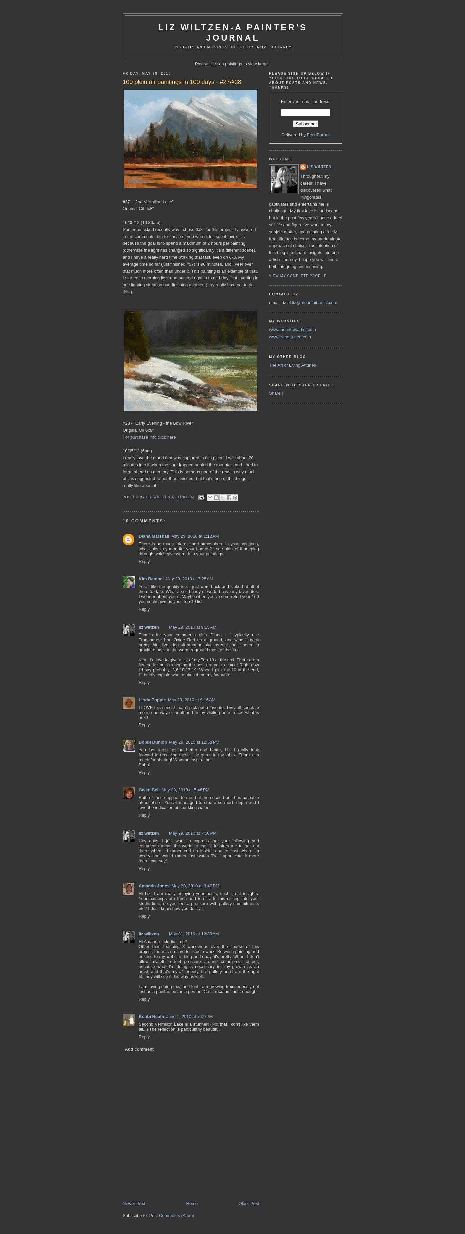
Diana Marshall (154, 536)
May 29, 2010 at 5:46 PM (185, 789)
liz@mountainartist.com (314, 302)
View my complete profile (298, 276)
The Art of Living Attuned (292, 365)
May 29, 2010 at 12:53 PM (194, 742)
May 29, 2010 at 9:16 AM (192, 699)
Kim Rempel (151, 578)
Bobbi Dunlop (153, 742)
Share (275, 393)
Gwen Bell (149, 789)
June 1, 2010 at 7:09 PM (189, 1016)
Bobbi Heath (151, 1016)
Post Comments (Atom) (171, 1215)
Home (192, 1203)
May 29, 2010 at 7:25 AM (189, 578)
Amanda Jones (154, 885)
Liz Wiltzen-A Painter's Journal (233, 32)
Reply (144, 561)
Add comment (139, 1049)
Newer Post (134, 1203)
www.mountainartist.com (292, 329)
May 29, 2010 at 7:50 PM (193, 833)
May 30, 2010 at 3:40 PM (195, 885)
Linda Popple (152, 699)
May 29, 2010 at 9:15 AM (193, 627)
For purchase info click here (149, 437)
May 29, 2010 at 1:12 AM (195, 536)
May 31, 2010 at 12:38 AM (194, 933)
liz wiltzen (149, 627)
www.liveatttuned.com (290, 336)
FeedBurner (318, 134)
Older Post (249, 1203)
